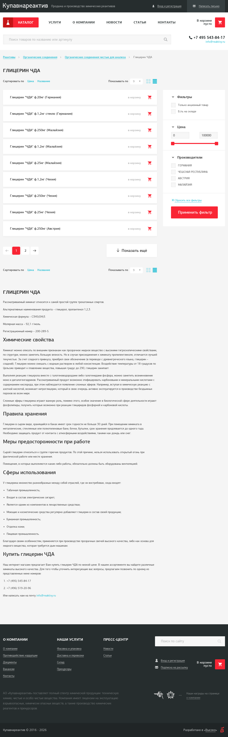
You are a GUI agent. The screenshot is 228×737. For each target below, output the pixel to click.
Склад (60, 662)
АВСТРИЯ (184, 178)
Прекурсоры (64, 669)
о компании (193, 697)
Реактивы (9, 57)
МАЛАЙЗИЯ (185, 184)
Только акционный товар (193, 105)
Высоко (210, 730)
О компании (84, 22)
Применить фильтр (195, 212)
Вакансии (8, 669)
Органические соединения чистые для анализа (95, 57)
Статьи (140, 22)
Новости (114, 22)
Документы (10, 662)
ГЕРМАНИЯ (185, 165)
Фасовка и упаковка (69, 648)
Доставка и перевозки (70, 655)
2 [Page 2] (25, 251)
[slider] (172, 143)
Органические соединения (40, 57)
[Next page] (35, 251)
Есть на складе (187, 111)
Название (43, 81)
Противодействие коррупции (20, 655)
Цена (30, 81)
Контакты (166, 22)
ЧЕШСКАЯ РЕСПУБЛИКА (193, 172)
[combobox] (136, 81)
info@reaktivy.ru (215, 41)
